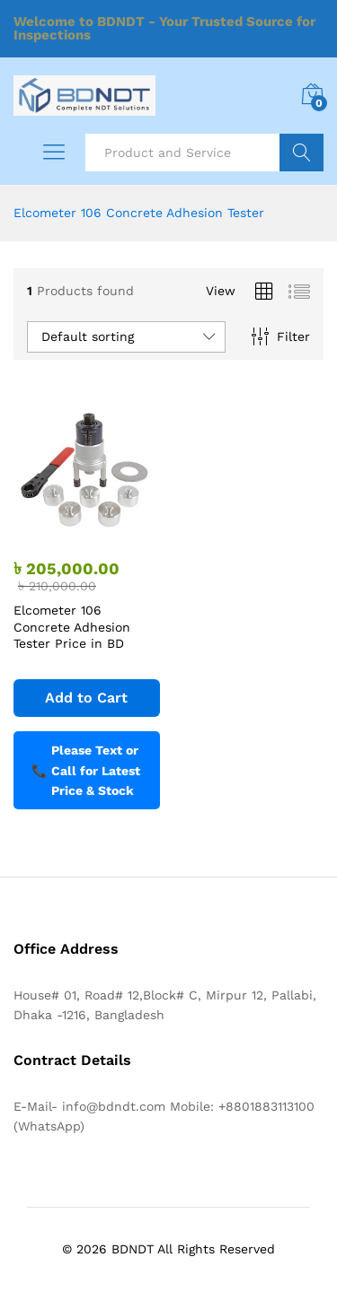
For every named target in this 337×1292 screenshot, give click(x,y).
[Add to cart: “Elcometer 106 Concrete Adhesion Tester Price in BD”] (86, 698)
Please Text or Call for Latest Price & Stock (85, 770)
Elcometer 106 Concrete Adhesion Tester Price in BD (71, 626)
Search (301, 152)
